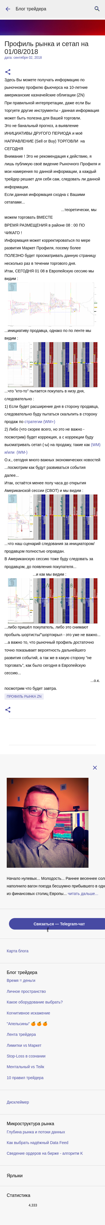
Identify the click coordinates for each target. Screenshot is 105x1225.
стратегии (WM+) (39, 421)
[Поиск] (97, 9)
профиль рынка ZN (24, 697)
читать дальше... (83, 893)
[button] (7, 72)
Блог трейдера (31, 8)
